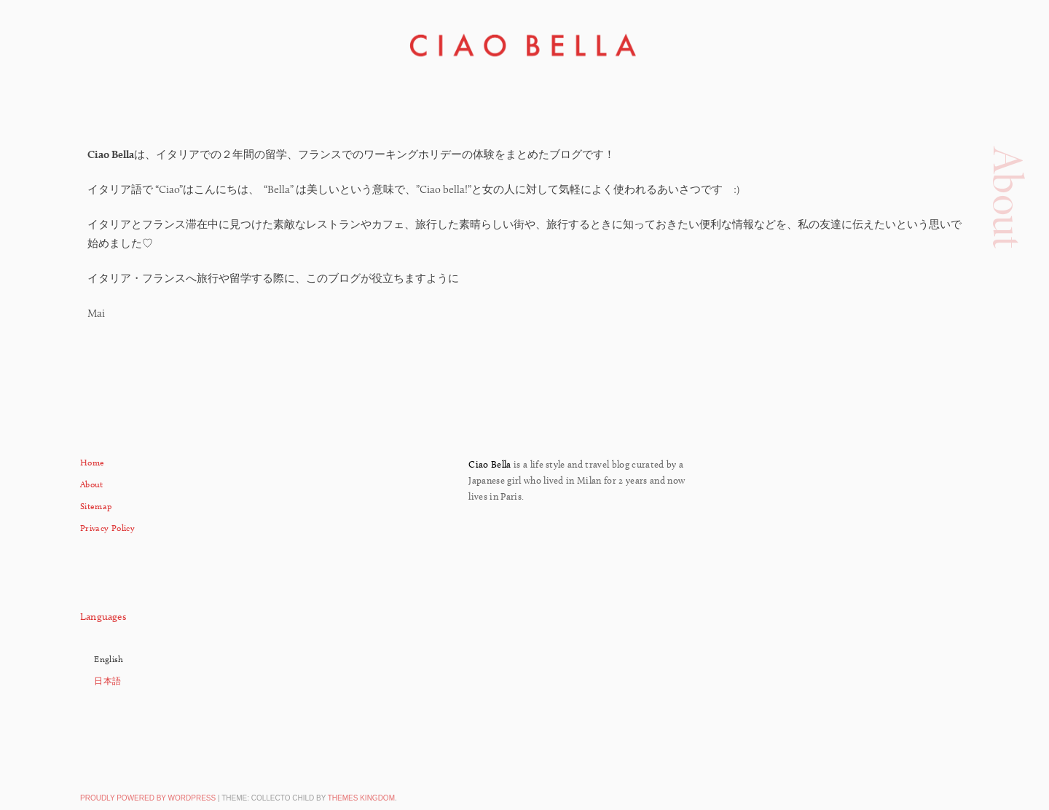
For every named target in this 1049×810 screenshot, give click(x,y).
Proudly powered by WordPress (148, 798)
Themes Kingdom (361, 798)
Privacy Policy (107, 527)
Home (92, 462)
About (91, 484)
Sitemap (95, 505)
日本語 (107, 680)
